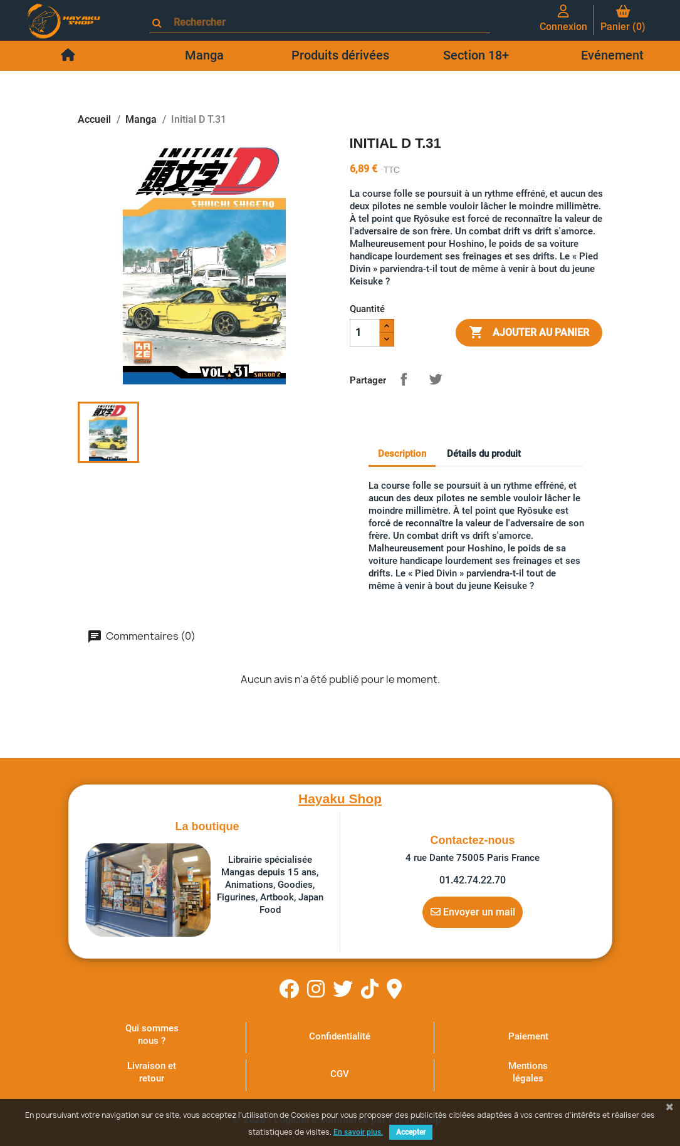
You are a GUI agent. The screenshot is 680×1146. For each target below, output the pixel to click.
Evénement (612, 55)
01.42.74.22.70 (472, 880)
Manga (204, 55)
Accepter (411, 1132)
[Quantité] (365, 332)
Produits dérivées (340, 55)
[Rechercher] (325, 22)
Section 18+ (476, 55)
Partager (403, 379)
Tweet (435, 379)
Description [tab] (402, 453)
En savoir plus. (358, 1132)
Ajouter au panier (529, 333)
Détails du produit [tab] (484, 453)
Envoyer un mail (473, 911)
